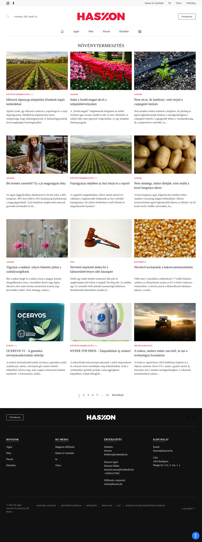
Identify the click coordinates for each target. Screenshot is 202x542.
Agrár (9, 447)
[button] (7, 16)
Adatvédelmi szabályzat (71, 505)
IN (169, 3)
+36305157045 (111, 473)
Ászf (119, 505)
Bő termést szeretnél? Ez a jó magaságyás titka (35, 183)
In (56, 459)
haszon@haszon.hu (163, 450)
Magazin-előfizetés (65, 447)
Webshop (191, 3)
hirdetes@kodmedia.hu (116, 454)
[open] (195, 535)
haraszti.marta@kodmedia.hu (119, 469)
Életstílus (11, 465)
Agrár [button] (76, 31)
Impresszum (107, 505)
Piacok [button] (106, 31)
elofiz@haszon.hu (113, 484)
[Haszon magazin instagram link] (7, 3)
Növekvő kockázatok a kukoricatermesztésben (163, 267)
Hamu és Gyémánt (154, 3)
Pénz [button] (91, 31)
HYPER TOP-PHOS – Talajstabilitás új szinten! (100, 351)
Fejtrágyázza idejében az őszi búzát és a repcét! (100, 183)
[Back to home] (101, 16)
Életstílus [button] (124, 31)
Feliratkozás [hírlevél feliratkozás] (15, 417)
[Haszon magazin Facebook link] (13, 3)
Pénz (8, 453)
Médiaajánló (91, 505)
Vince (179, 3)
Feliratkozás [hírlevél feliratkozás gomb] (187, 16)
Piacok (9, 459)
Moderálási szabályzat (46, 505)
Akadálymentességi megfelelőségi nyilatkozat (145, 505)
